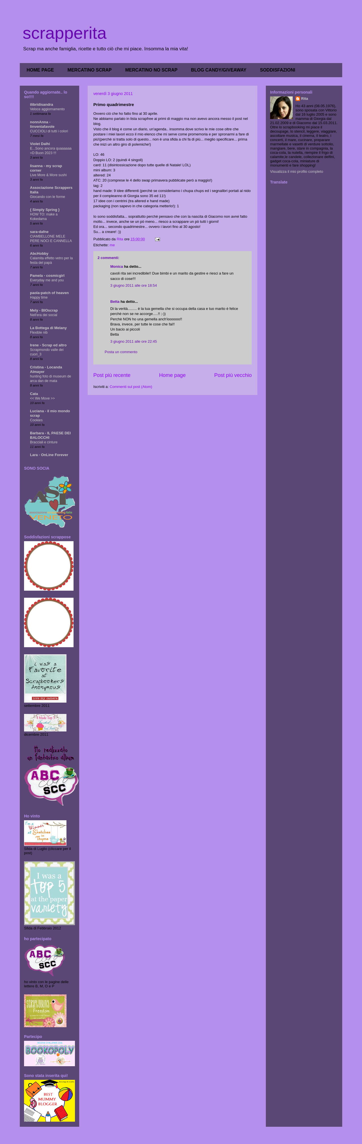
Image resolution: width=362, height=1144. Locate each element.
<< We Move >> (42, 398)
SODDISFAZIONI (277, 70)
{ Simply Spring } (45, 210)
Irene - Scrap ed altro (48, 345)
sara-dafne (39, 232)
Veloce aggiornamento (47, 109)
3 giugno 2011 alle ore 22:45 (133, 341)
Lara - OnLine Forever (49, 455)
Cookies (36, 420)
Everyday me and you (47, 280)
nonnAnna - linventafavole (42, 124)
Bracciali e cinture (43, 442)
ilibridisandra (41, 104)
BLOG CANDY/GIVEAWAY (218, 70)
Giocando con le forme (47, 197)
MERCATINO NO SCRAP (151, 70)
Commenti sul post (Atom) (131, 387)
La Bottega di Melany (48, 328)
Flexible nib (39, 332)
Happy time (39, 297)
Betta (115, 301)
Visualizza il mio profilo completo (296, 171)
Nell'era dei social (43, 315)
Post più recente (111, 375)
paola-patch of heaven (49, 293)
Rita (304, 98)
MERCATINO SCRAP (90, 70)
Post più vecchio (233, 375)
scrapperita (65, 32)
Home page (172, 375)
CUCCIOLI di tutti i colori (49, 131)
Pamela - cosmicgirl (47, 275)
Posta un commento (121, 352)
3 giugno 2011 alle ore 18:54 (133, 285)
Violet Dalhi (40, 144)
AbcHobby (39, 253)
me (112, 245)
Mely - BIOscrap (44, 310)
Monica (116, 266)
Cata (34, 394)
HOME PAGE (40, 70)
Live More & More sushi (48, 175)
